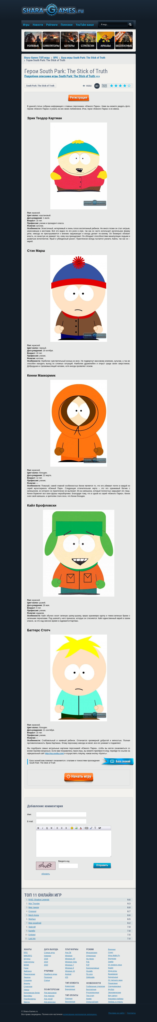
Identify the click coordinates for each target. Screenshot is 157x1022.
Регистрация (78, 97)
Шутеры (27, 959)
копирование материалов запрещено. (80, 1014)
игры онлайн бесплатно (52, 9)
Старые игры (49, 953)
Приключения (29, 974)
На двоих (90, 959)
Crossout (32, 911)
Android (68, 974)
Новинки (47, 956)
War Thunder (34, 903)
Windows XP (70, 959)
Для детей (48, 999)
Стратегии (28, 986)
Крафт (111, 968)
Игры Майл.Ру (114, 955)
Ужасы (26, 990)
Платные (68, 998)
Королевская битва (32, 993)
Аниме (89, 999)
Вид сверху (112, 996)
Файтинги (28, 971)
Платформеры (30, 999)
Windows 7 (69, 965)
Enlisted (32, 935)
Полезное (48, 977)
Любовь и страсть (115, 1002)
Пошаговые (113, 983)
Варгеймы (28, 996)
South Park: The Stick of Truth (40, 85)
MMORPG (28, 956)
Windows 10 (70, 971)
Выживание (113, 974)
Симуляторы (29, 962)
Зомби (111, 962)
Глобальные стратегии (95, 986)
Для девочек (49, 996)
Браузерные (70, 989)
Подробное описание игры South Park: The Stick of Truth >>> (62, 76)
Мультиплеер (91, 953)
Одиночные (91, 956)
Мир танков (34, 907)
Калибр (32, 931)
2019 (46, 962)
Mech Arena (34, 915)
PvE (88, 962)
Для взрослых (50, 1002)
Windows (68, 956)
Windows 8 (69, 968)
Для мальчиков (50, 993)
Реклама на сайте (116, 1013)
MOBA (26, 965)
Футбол (111, 989)
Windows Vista (71, 962)
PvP (88, 965)
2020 (46, 965)
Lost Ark (32, 938)
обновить (46, 874)
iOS (66, 977)
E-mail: (30, 821)
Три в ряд (90, 996)
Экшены (27, 977)
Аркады (27, 983)
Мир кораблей (35, 923)
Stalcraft (32, 927)
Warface (32, 919)
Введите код (64, 861)
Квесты (27, 1002)
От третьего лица (115, 980)
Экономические (114, 992)
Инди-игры (112, 971)
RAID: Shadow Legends (39, 900)
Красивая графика (115, 999)
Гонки (26, 968)
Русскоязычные (92, 992)
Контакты (131, 1013)
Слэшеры (28, 980)
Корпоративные (92, 968)
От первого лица (115, 965)
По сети (89, 974)
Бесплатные (70, 1002)
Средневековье (114, 986)
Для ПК (68, 953)
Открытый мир (92, 1002)
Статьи (47, 980)
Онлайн (89, 971)
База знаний (123, 761)
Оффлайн (90, 977)
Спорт (110, 952)
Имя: (29, 814)
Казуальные (113, 977)
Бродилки (112, 959)
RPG (26, 953)
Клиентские (70, 986)
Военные (112, 949)
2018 (46, 959)
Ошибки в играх (50, 974)
